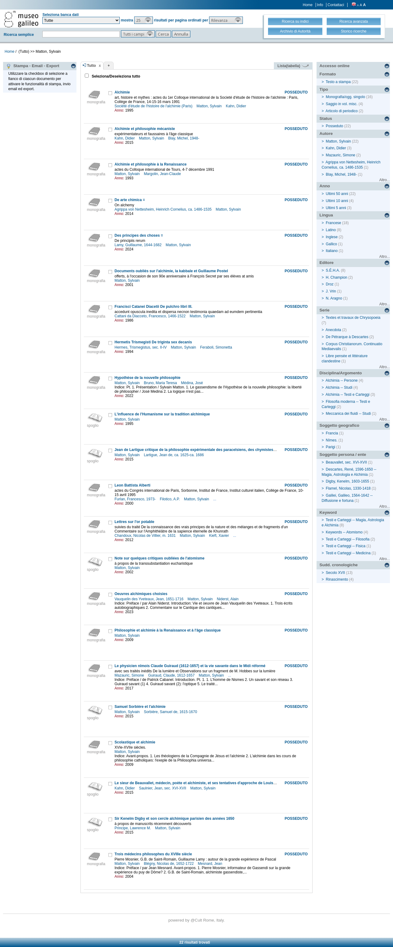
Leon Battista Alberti (132, 485)
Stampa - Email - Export (32, 65)
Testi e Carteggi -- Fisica (345, 546)
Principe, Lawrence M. (133, 828)
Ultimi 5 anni (336, 208)
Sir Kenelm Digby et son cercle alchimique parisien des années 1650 (174, 818)
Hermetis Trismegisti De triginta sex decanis (153, 342)
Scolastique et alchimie (135, 742)
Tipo (324, 89)
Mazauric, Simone (130, 675)
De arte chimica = (130, 200)
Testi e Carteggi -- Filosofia (348, 539)
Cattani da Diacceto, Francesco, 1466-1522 (151, 316)
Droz (329, 284)
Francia (332, 433)
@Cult (197, 920)
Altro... (384, 180)
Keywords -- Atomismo (344, 532)
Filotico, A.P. (170, 499)
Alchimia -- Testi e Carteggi (347, 394)
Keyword (328, 512)
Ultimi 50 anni (337, 194)
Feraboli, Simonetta (216, 347)
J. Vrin (331, 291)
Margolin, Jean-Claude (163, 174)
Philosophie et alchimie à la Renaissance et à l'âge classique (168, 630)
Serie (325, 310)
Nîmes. (331, 440)
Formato (328, 74)
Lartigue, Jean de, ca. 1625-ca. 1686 (174, 455)
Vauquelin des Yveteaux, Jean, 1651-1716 (150, 599)
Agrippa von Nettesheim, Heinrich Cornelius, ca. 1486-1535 (164, 209)
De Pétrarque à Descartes (347, 337)
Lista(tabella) (293, 66)
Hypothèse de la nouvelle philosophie (148, 378)
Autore (326, 133)
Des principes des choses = (139, 235)
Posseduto (334, 126)
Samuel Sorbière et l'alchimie (140, 707)
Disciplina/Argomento (341, 373)
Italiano (332, 251)
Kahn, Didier (236, 106)
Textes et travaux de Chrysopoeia (353, 317)
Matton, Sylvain (209, 106)
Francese (333, 223)
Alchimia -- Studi (338, 387)
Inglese (332, 237)
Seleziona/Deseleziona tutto (115, 76)
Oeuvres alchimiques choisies (141, 594)
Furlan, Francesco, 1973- (136, 499)
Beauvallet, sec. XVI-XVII (346, 462)
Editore (327, 262)
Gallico (331, 244)
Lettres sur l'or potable (134, 522)
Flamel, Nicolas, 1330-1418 (348, 488)
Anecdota (333, 330)
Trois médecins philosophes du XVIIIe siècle (153, 854)
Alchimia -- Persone (341, 380)
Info (320, 5)
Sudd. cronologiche (339, 565)
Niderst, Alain (228, 599)
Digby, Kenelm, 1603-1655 (347, 481)
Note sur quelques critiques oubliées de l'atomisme (159, 558)
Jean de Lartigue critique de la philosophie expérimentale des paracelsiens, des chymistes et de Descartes (208, 450)
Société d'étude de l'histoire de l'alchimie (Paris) (154, 106)
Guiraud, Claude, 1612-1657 (172, 675)
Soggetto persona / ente (343, 454)
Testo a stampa (338, 82)
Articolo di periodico (341, 111)
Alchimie (122, 92)
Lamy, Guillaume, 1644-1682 (139, 245)
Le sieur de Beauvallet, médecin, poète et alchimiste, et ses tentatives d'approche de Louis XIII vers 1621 (206, 783)
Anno (325, 186)
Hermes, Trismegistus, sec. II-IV (141, 347)
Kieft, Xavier (219, 535)
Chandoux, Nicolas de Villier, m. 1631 (146, 535)
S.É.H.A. (333, 270)
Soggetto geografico (340, 425)
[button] (143, 20)
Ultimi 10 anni (337, 201)
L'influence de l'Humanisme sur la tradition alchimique (162, 414)
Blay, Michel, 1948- (184, 138)
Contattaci (336, 5)
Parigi (330, 447)
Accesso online (335, 65)
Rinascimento (337, 579)
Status (326, 118)
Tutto (91, 65)
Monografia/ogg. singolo (345, 97)
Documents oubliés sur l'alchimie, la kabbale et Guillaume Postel (171, 271)
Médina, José (192, 383)
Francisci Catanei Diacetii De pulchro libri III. (153, 306)
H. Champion (336, 277)
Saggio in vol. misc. (341, 104)
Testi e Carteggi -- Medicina (348, 553)
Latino (331, 230)
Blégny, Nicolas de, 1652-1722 (169, 863)
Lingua (326, 215)
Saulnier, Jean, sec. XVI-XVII (163, 788)
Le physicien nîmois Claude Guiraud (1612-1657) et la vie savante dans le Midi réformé (190, 666)
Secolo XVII (335, 573)
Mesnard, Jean (210, 863)
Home (308, 5)
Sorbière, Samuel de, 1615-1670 (171, 712)
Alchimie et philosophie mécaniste (145, 129)
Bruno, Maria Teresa (161, 383)
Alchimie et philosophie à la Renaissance (151, 164)
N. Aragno (334, 298)
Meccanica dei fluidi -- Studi (348, 413)
